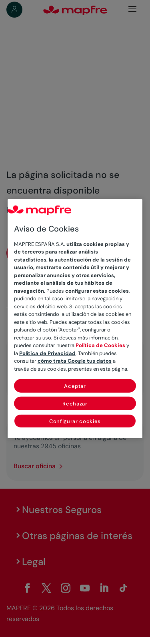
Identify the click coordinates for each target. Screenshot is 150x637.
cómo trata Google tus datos (75, 360)
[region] (75, 318)
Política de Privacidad (47, 352)
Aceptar (75, 386)
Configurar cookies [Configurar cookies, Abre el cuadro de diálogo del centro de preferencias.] (75, 421)
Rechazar (74, 403)
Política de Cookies (100, 345)
